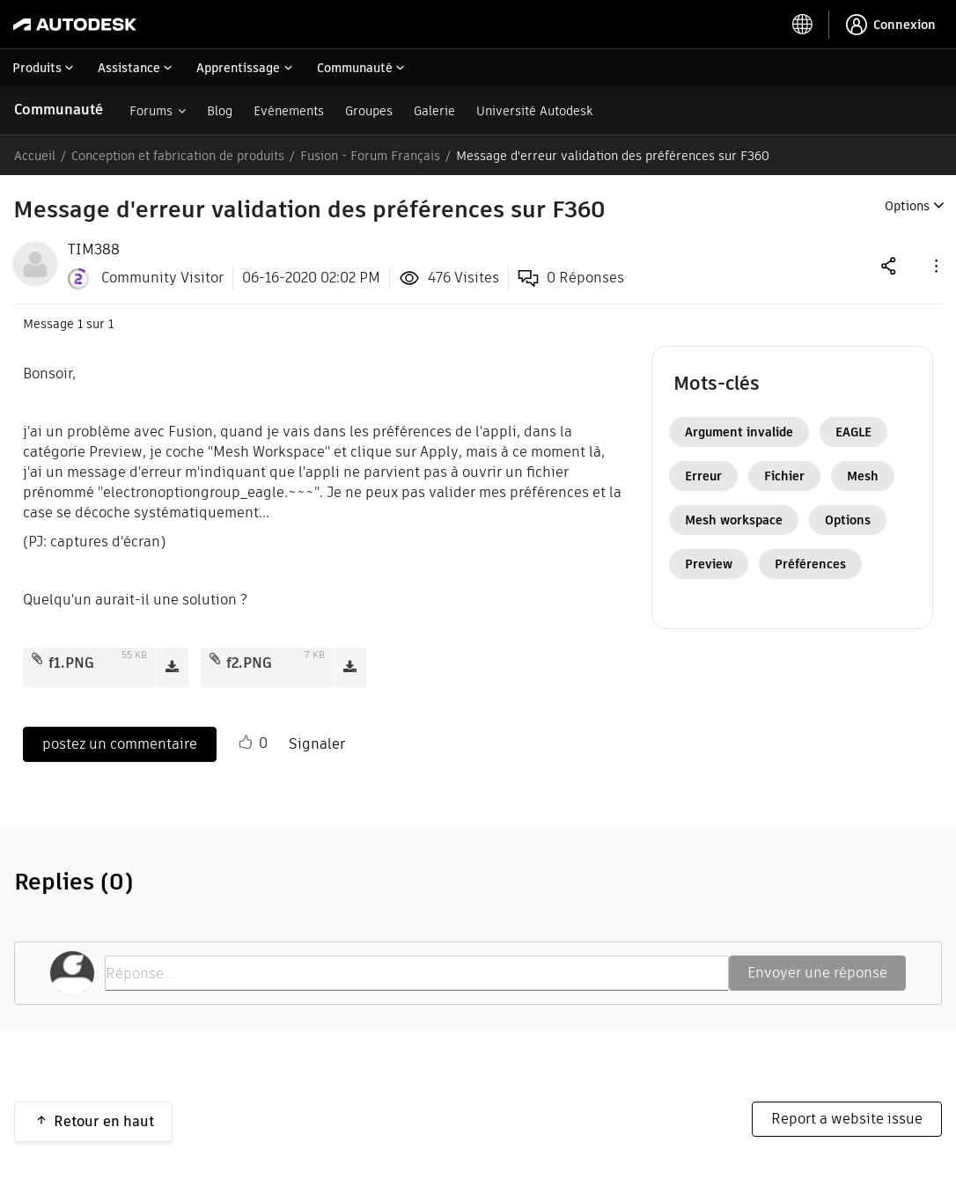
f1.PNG (71, 663)
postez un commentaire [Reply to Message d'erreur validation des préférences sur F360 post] (119, 744)
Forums (151, 111)
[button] (935, 265)
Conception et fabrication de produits (177, 156)
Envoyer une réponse (817, 973)
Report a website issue (847, 1119)
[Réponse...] (417, 973)
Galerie (434, 111)
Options (848, 520)
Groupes (369, 111)
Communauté (58, 109)
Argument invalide (739, 432)
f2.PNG (249, 663)
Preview (708, 564)
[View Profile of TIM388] (94, 249)
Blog (219, 111)
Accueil (34, 156)
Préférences (810, 564)
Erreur (703, 476)
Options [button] (907, 206)
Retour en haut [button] (104, 1121)
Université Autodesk (534, 111)
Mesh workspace (734, 520)
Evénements (289, 111)
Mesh (863, 476)
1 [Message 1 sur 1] (80, 324)
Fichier (784, 476)
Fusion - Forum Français (370, 156)
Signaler (317, 744)
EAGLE (853, 432)
